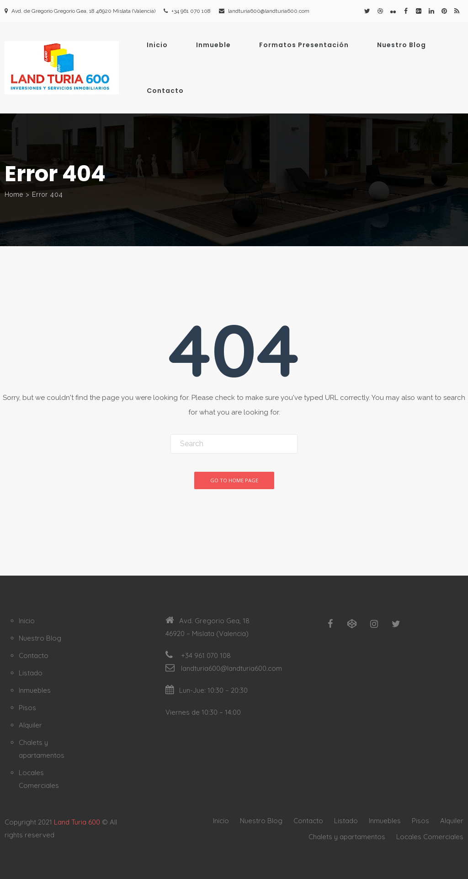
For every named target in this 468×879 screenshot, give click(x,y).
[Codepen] (352, 624)
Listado (31, 673)
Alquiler (30, 725)
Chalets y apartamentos (346, 836)
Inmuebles (35, 690)
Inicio (157, 45)
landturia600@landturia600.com (268, 11)
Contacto (165, 90)
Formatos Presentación (304, 45)
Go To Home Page (234, 480)
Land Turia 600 (77, 822)
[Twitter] (396, 624)
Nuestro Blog (401, 45)
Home (14, 194)
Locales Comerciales (429, 836)
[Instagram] (374, 624)
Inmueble (213, 45)
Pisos (27, 707)
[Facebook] (330, 624)
